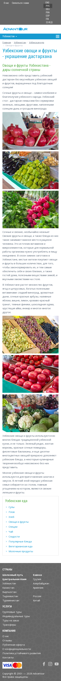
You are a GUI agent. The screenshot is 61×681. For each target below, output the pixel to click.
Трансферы (9, 624)
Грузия (37, 579)
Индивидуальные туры (16, 616)
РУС (48, 6)
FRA (48, 12)
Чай (11, 531)
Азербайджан (41, 583)
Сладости (14, 536)
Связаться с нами (20, 3)
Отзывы (7, 640)
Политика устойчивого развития (21, 653)
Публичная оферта (13, 644)
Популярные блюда (20, 541)
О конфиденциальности (16, 649)
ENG (47, 2)
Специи (13, 526)
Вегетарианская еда (20, 546)
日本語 (49, 22)
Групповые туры (12, 611)
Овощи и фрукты (19, 521)
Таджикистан (10, 596)
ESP (48, 15)
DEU (48, 9)
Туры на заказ (10, 620)
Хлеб (11, 516)
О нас (6, 3)
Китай (36, 600)
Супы (11, 507)
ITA (47, 19)
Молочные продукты (21, 551)
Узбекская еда (36, 42)
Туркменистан (10, 600)
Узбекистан (20, 42)
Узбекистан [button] (9, 36)
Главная (6, 42)
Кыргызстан (9, 591)
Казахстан (8, 587)
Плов (12, 512)
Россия (37, 596)
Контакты (8, 657)
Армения (38, 587)
